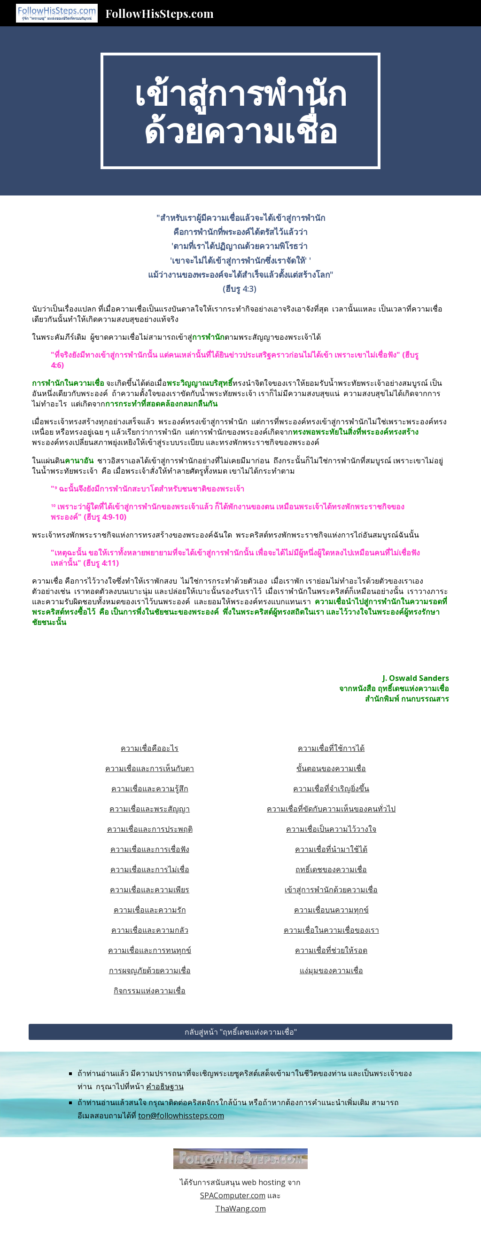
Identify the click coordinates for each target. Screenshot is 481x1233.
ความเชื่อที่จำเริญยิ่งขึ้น (331, 788)
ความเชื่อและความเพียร (149, 889)
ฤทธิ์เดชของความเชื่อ (331, 869)
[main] (240, 111)
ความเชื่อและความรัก (150, 910)
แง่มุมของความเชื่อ (331, 970)
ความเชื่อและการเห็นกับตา (149, 768)
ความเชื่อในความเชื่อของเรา (331, 930)
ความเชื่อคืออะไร (149, 748)
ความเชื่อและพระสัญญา (149, 809)
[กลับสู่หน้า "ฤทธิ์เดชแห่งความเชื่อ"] (241, 1032)
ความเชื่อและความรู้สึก (149, 788)
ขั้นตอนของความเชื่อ (331, 768)
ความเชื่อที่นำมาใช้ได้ (331, 849)
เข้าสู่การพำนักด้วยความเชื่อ (331, 889)
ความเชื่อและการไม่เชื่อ (149, 869)
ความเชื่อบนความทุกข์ (331, 910)
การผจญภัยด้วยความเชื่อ (150, 970)
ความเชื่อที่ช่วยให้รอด (331, 950)
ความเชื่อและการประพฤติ (150, 829)
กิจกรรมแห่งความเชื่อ (150, 990)
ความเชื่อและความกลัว (149, 930)
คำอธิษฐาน (165, 1086)
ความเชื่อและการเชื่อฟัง (149, 849)
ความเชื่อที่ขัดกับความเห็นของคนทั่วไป (331, 809)
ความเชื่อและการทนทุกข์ (149, 950)
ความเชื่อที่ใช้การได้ (331, 748)
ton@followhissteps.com (181, 1115)
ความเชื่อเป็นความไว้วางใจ (331, 829)
